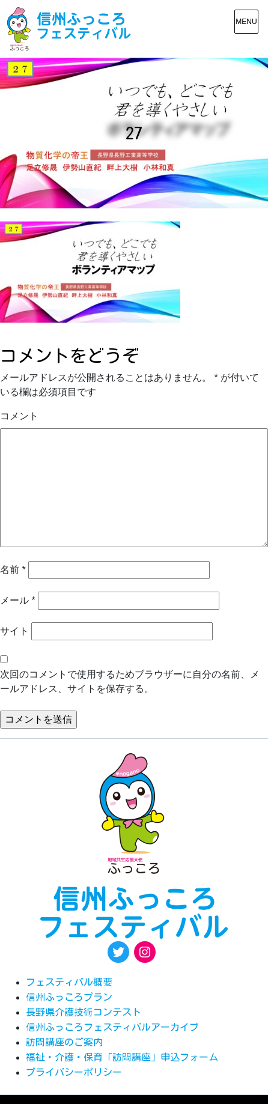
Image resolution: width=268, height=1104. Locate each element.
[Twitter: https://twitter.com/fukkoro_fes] (118, 952)
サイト (14, 631)
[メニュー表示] (246, 22)
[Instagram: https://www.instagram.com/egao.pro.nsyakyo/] (145, 952)
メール (17, 600)
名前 (13, 570)
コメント (19, 416)
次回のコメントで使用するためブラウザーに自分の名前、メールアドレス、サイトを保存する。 (130, 681)
